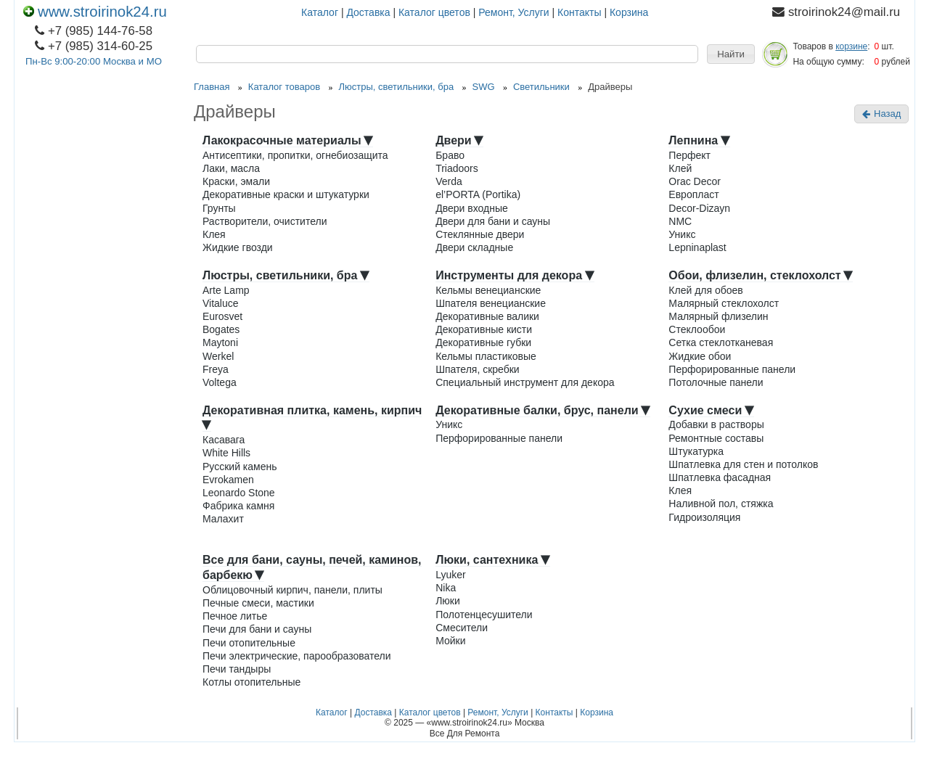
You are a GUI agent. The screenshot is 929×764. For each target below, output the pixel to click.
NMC (680, 221)
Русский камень (239, 466)
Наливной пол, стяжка (720, 503)
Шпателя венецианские (490, 303)
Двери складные (474, 247)
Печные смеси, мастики (258, 603)
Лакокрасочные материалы (287, 140)
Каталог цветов (434, 12)
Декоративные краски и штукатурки (285, 194)
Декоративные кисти (483, 329)
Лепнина (698, 140)
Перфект (689, 155)
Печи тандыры (236, 669)
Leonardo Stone (238, 492)
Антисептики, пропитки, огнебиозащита (295, 155)
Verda (448, 181)
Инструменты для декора (514, 275)
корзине (851, 46)
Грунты (219, 208)
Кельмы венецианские (488, 290)
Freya (215, 369)
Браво (449, 155)
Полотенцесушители (483, 614)
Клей (680, 168)
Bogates (221, 329)
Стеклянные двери (479, 234)
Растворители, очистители (264, 221)
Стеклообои (696, 329)
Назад (881, 113)
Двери (459, 140)
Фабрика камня (238, 506)
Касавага (223, 439)
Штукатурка (696, 451)
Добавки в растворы (716, 424)
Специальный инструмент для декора (524, 382)
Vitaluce (220, 303)
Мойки (450, 640)
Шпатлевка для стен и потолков (743, 464)
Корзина (629, 12)
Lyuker (450, 574)
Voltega (219, 382)
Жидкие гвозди (237, 247)
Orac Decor (694, 181)
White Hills (226, 453)
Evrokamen (228, 479)
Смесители (461, 627)
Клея (214, 234)
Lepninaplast (697, 247)
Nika (445, 587)
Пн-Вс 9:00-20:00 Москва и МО (93, 61)
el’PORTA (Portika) (477, 194)
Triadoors (456, 168)
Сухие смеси (710, 410)
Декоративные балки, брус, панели (542, 410)
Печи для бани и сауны (256, 629)
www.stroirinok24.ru (95, 12)
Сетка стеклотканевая (720, 342)
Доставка (368, 12)
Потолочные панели (715, 382)
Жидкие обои (699, 356)
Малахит (223, 519)
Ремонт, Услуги (513, 12)
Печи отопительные (248, 643)
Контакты (579, 12)
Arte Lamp (226, 290)
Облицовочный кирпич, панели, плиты (292, 590)
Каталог (319, 12)
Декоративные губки (483, 342)
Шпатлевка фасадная (719, 477)
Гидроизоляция (704, 517)
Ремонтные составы (716, 438)
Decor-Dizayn (699, 208)
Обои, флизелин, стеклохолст (760, 275)
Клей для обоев (705, 290)
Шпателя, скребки (477, 369)
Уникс (681, 234)
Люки (447, 601)
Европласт (693, 194)
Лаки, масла (231, 168)
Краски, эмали (236, 181)
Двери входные (471, 208)
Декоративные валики (487, 316)
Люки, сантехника (492, 560)
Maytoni (220, 342)
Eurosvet (222, 316)
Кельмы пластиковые (485, 356)
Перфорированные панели (731, 369)
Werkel (218, 356)
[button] (731, 54)
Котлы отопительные (251, 682)
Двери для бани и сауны (492, 221)
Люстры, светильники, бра (285, 275)
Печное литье (234, 616)
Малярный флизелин (718, 316)
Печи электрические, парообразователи (296, 656)
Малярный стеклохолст (723, 303)
